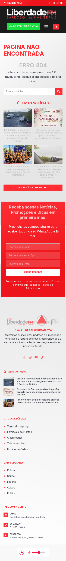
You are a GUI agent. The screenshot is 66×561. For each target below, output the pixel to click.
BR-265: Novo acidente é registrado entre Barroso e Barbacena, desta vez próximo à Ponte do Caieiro (17, 135)
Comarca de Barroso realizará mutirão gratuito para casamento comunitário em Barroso (48, 134)
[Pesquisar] (58, 91)
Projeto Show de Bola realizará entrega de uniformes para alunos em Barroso (17, 170)
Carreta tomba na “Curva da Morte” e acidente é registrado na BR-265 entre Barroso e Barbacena (48, 172)
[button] (46, 27)
